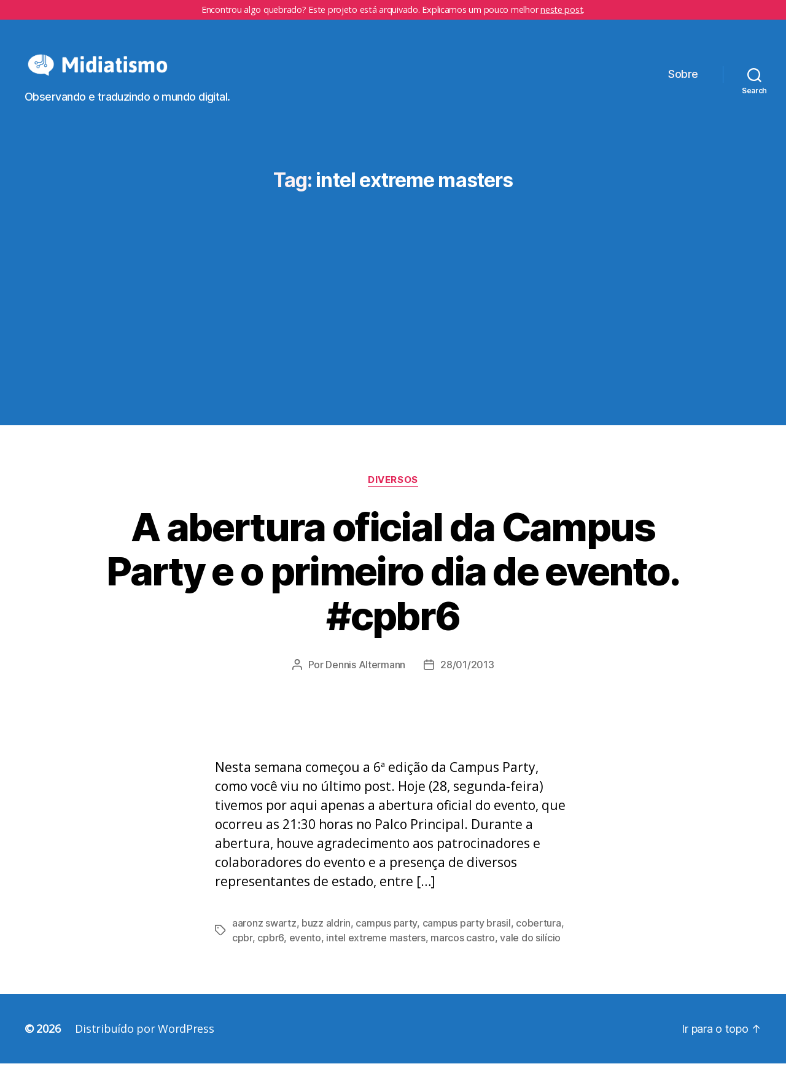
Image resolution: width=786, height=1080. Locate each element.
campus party (386, 939)
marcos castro (462, 954)
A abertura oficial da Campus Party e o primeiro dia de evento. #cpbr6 (392, 587)
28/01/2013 (467, 681)
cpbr (242, 954)
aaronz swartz (264, 939)
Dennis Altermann (365, 681)
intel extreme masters (375, 954)
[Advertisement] (393, 300)
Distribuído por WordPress (144, 1045)
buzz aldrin (326, 939)
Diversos (393, 495)
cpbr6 (270, 954)
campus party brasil (466, 939)
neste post (561, 9)
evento (305, 954)
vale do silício (530, 954)
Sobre (683, 82)
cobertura (538, 939)
